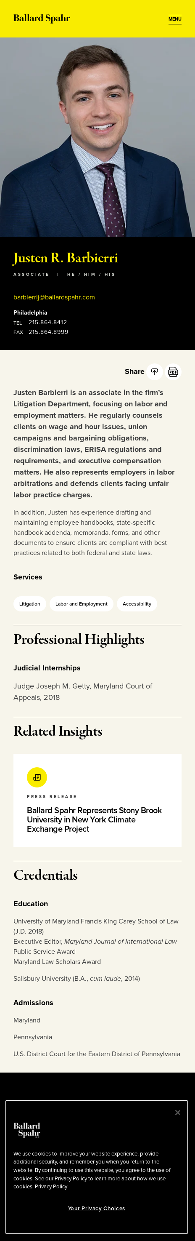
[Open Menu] (175, 19)
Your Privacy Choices (96, 1208)
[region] (96, 1167)
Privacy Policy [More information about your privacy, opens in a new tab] (51, 1186)
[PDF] (173, 371)
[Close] (178, 1112)
